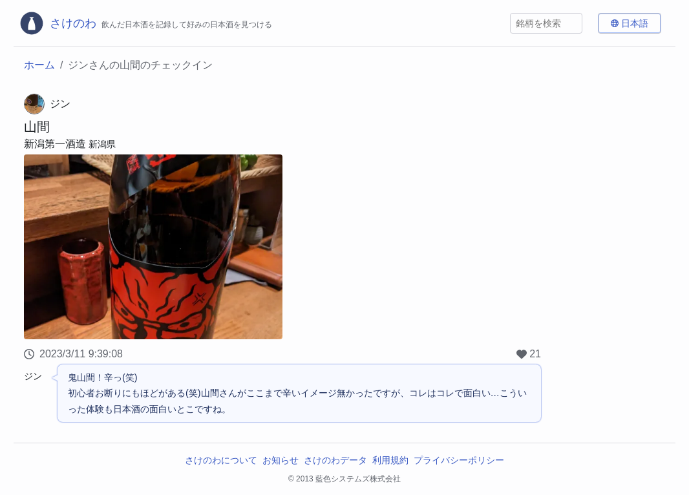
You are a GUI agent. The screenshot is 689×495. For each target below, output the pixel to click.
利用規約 (390, 460)
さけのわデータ (335, 460)
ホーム (39, 64)
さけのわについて (221, 460)
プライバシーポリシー (459, 460)
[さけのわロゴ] (145, 23)
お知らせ (280, 460)
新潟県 (102, 144)
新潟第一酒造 (55, 143)
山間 (37, 127)
